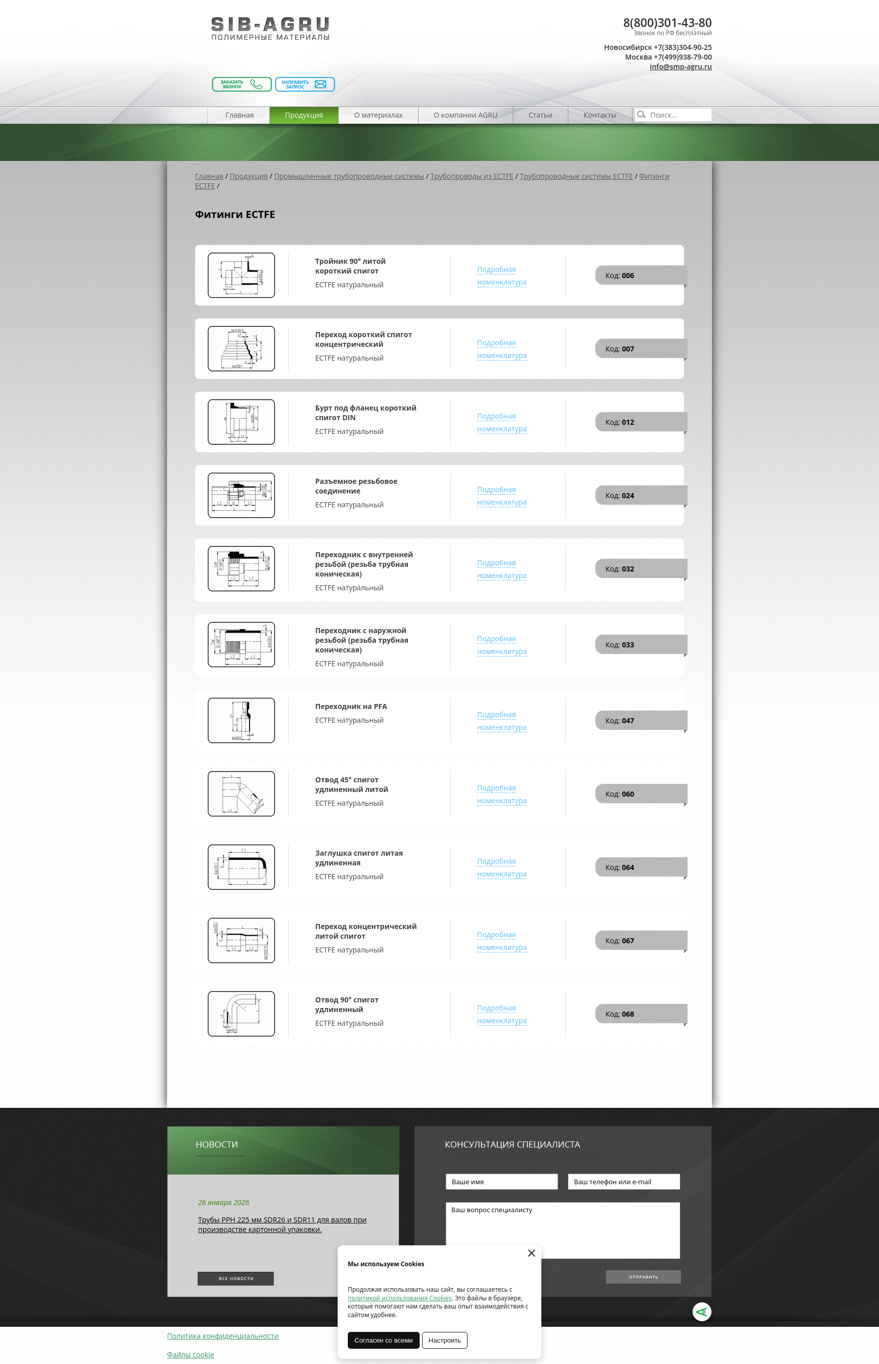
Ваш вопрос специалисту (563, 1230)
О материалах (378, 115)
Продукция (304, 115)
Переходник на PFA (351, 706)
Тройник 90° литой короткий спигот (350, 266)
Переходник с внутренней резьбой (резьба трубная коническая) (364, 564)
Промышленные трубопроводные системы (349, 176)
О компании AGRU (466, 115)
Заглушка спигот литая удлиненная (359, 857)
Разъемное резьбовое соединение (356, 486)
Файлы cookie (190, 1354)
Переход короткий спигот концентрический (363, 339)
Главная (240, 115)
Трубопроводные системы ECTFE (576, 176)
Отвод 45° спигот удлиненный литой (352, 784)
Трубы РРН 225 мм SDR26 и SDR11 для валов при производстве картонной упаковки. (282, 1224)
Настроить (445, 1340)
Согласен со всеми (383, 1340)
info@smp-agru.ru (681, 66)
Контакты (600, 115)
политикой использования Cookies (400, 1298)
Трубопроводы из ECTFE (471, 176)
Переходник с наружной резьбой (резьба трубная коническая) (361, 639)
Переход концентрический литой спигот (366, 931)
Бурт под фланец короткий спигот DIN (366, 412)
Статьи (541, 115)
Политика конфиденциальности (223, 1336)
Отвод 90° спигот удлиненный (346, 1004)
